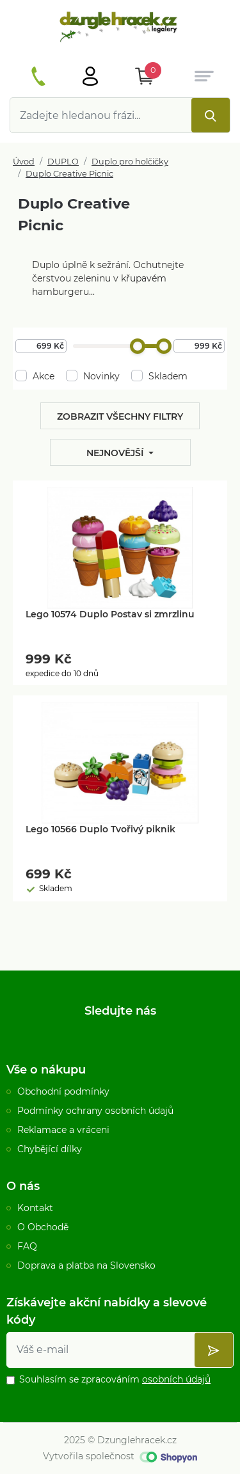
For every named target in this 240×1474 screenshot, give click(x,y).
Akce (34, 376)
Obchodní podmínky (63, 1091)
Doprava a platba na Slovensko (86, 1265)
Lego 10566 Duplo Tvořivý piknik (100, 829)
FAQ (27, 1246)
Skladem (159, 376)
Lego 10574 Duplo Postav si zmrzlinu (110, 614)
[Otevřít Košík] (144, 76)
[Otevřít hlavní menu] (90, 76)
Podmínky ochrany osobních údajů (95, 1110)
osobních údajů (176, 1379)
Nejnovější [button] (116, 453)
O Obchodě (42, 1227)
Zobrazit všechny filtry (120, 416)
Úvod (24, 161)
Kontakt (35, 1208)
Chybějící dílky (49, 1149)
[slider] (137, 346)
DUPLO (63, 161)
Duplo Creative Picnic (69, 173)
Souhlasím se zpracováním (115, 1379)
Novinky (93, 376)
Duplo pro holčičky (130, 161)
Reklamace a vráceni (63, 1130)
